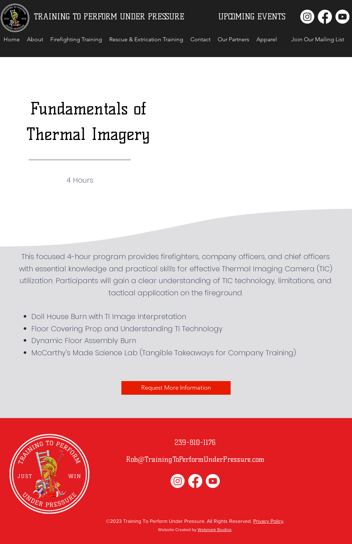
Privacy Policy (268, 521)
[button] (317, 39)
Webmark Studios (215, 529)
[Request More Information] (176, 388)
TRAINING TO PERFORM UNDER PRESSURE (109, 17)
